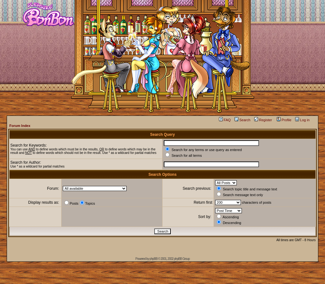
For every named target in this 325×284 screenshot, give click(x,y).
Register (263, 120)
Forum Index (20, 126)
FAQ (225, 120)
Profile (284, 120)
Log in (302, 120)
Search (242, 120)
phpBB (153, 259)
